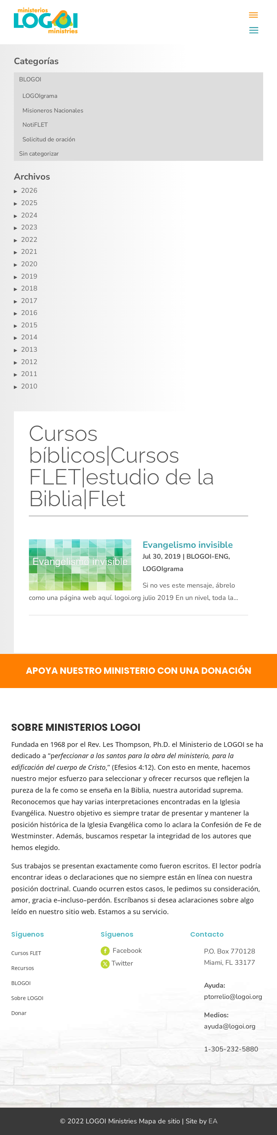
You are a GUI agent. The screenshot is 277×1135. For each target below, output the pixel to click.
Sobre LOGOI (27, 998)
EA (212, 1121)
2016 (29, 312)
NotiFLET (35, 125)
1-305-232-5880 (231, 1049)
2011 (29, 373)
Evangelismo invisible (188, 545)
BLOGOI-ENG (207, 556)
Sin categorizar (39, 154)
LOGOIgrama (39, 96)
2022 (29, 239)
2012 (29, 361)
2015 (29, 325)
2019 (29, 276)
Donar (19, 1013)
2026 (29, 190)
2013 (29, 349)
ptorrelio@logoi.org (233, 996)
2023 (29, 227)
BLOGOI (30, 79)
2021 (29, 251)
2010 (29, 386)
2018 (29, 288)
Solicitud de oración (48, 139)
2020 (29, 263)
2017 (29, 300)
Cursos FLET (26, 953)
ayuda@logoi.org (230, 1026)
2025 (29, 202)
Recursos (22, 968)
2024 (29, 215)
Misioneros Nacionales (52, 110)
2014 (29, 337)
